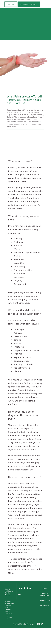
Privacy (44, 588)
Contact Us (44, 605)
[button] (47, 4)
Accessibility (44, 600)
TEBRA (40, 624)
